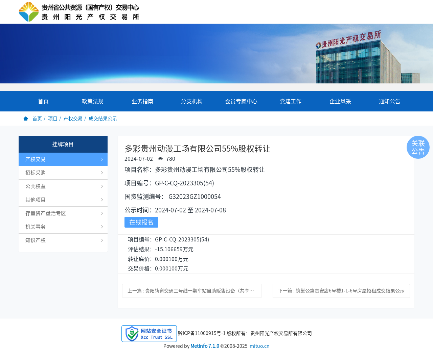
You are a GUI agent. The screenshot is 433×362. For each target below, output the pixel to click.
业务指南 (142, 101)
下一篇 (341, 290)
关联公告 (418, 147)
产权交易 (73, 118)
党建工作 (290, 101)
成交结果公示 (103, 118)
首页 (43, 101)
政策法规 (93, 101)
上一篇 (195, 290)
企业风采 (340, 101)
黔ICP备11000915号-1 (202, 333)
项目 (53, 118)
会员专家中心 (241, 101)
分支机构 (192, 101)
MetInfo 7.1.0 (204, 346)
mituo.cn (260, 346)
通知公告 (390, 101)
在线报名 (141, 222)
